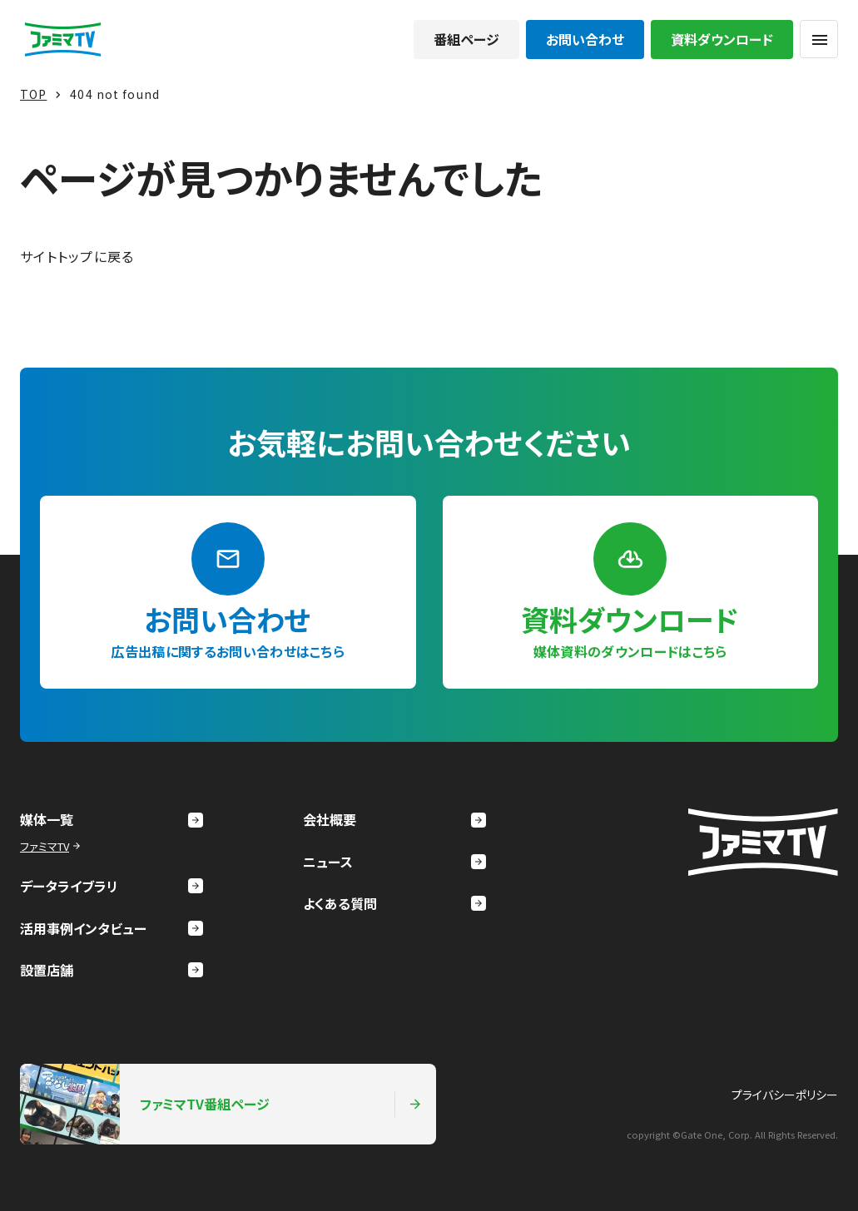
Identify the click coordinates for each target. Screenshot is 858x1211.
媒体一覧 (111, 819)
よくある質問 (394, 903)
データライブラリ (111, 886)
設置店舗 (111, 970)
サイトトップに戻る (77, 256)
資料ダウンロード (722, 39)
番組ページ (466, 39)
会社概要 (394, 819)
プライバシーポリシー (785, 1094)
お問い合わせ (585, 39)
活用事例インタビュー (111, 928)
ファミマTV (52, 846)
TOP (33, 94)
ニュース (394, 862)
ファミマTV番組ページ (221, 1104)
